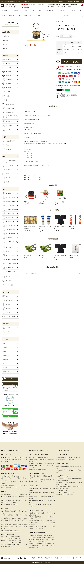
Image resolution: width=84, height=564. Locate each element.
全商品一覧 (33, 558)
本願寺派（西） (6, 36)
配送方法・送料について (59, 558)
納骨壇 (6, 277)
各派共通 (5, 48)
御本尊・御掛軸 (8, 193)
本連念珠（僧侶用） (9, 141)
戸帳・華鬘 (6, 247)
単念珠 (6, 145)
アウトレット (7, 332)
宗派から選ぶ (5, 11)
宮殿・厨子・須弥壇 (9, 197)
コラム (4, 363)
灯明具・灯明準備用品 (9, 209)
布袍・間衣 (6, 79)
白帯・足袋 (6, 92)
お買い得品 (62, 11)
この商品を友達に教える (63, 97)
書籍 (5, 182)
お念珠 (25, 11)
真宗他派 (5, 44)
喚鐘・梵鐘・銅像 (8, 267)
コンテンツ (72, 11)
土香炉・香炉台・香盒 (9, 217)
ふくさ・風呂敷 (7, 165)
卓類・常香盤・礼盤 (9, 201)
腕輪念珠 (6, 149)
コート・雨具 (7, 125)
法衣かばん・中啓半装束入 (9, 117)
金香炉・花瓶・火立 (9, 213)
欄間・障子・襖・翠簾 (9, 259)
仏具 (40, 11)
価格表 (59, 93)
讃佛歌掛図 (7, 237)
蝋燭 (39, 16)
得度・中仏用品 (8, 104)
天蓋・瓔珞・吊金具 (9, 205)
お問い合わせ (79, 1)
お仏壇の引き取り (8, 316)
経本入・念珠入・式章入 (9, 161)
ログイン (53, 1)
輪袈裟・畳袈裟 (8, 108)
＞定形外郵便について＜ (35, 547)
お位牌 (6, 312)
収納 (5, 173)
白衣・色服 (6, 83)
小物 (33, 11)
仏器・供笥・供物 (8, 221)
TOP (25, 176)
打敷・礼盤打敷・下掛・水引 (9, 242)
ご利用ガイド (69, 1)
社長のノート (6, 371)
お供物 (25, 16)
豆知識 (4, 351)
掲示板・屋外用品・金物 (9, 272)
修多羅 (6, 63)
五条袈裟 (18, 16)
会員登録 (61, 1)
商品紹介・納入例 (7, 347)
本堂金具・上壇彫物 (9, 263)
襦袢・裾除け (7, 87)
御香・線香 (6, 281)
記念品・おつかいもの (9, 178)
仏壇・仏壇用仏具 (50, 11)
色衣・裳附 (6, 71)
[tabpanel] (38, 32)
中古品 (6, 327)
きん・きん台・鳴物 (32, 176)
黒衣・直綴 (6, 75)
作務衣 (6, 121)
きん (39, 176)
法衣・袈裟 (15, 11)
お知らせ (5, 343)
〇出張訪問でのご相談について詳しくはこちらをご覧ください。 (68, 86)
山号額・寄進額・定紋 (9, 255)
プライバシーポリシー (78, 558)
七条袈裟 (11, 16)
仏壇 (5, 296)
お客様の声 (5, 359)
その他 (6, 129)
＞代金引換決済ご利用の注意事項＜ (10, 531)
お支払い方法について (48, 558)
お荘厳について (6, 355)
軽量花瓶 (32, 16)
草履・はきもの (7, 96)
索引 (81, 11)
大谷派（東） (5, 40)
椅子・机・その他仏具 (9, 233)
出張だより (5, 367)
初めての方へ (40, 558)
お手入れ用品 (7, 285)
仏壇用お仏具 (7, 300)
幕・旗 (5, 251)
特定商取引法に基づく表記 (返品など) (67, 95)
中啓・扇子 (6, 169)
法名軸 (6, 304)
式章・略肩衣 (7, 112)
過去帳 (6, 308)
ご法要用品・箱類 (8, 229)
